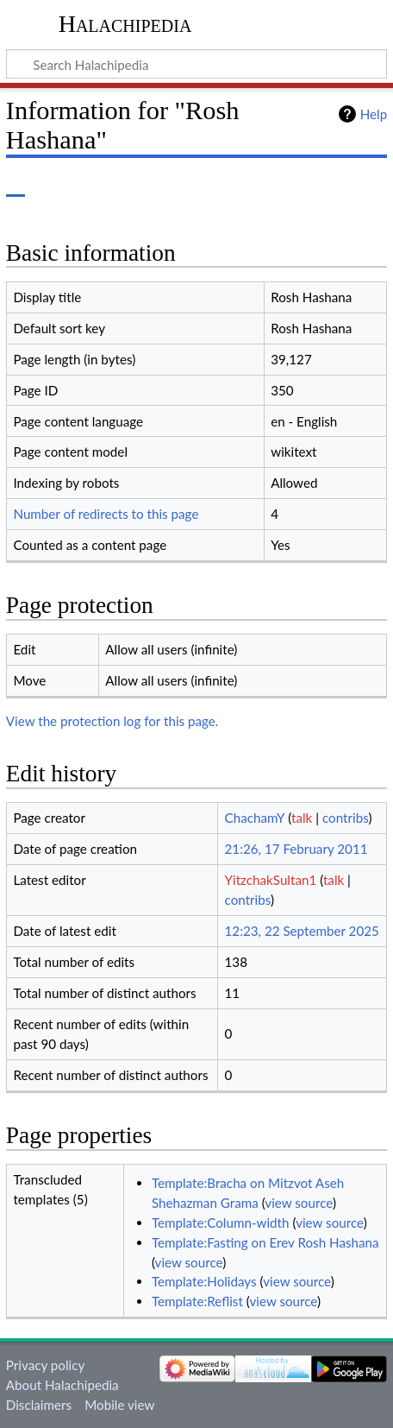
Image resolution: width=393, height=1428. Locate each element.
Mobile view (119, 1404)
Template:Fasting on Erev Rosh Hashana (265, 1242)
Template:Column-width (221, 1222)
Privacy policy (45, 1365)
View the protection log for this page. (112, 721)
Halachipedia (125, 23)
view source (299, 1202)
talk (301, 817)
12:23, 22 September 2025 (302, 930)
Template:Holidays (204, 1281)
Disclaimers (39, 1404)
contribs (345, 817)
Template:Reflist (197, 1301)
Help (373, 114)
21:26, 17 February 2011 (296, 848)
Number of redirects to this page (105, 513)
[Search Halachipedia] (196, 64)
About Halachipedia (62, 1385)
